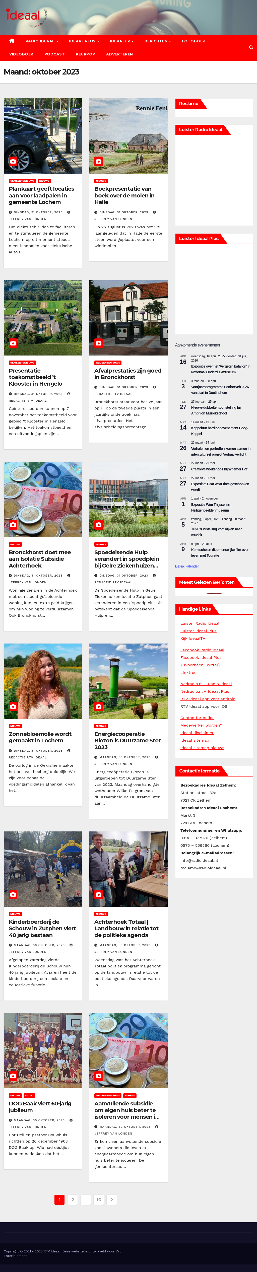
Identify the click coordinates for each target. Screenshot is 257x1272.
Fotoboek (193, 41)
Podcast (54, 54)
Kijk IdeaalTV (192, 638)
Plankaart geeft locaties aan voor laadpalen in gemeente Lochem (41, 195)
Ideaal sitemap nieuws (202, 747)
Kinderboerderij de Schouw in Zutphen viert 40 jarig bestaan (42, 928)
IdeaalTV (120, 41)
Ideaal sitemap (194, 740)
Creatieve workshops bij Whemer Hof (219, 469)
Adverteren (119, 54)
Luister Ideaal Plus (198, 630)
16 (98, 1199)
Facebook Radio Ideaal (202, 650)
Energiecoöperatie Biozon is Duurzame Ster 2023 (127, 741)
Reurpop (85, 54)
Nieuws (44, 180)
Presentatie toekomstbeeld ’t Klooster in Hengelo (35, 377)
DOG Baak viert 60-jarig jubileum (40, 1106)
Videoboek (21, 54)
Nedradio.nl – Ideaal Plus (204, 691)
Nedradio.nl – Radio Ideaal (206, 683)
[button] (251, 47)
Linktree (188, 672)
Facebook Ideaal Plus (201, 657)
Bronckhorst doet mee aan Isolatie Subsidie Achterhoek (40, 559)
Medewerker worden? (201, 725)
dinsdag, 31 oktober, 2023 (39, 212)
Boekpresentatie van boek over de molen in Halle (124, 195)
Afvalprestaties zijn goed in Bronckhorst (127, 374)
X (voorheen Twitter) (200, 665)
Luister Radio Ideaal (199, 623)
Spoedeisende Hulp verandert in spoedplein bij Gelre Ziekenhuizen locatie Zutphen (126, 562)
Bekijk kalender (187, 566)
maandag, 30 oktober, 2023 (125, 757)
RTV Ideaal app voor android (208, 698)
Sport (29, 1095)
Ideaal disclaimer (197, 732)
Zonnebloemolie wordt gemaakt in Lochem (40, 737)
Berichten (157, 41)
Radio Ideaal (41, 41)
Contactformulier (197, 717)
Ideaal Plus (83, 41)
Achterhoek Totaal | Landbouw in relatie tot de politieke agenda (126, 928)
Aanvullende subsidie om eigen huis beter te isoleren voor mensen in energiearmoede (126, 1113)
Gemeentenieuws (22, 180)
